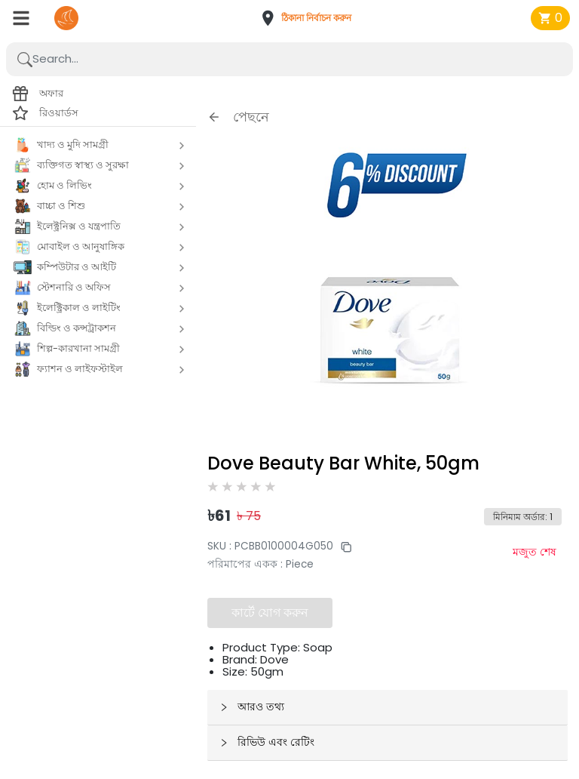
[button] (311, 18)
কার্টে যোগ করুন (269, 612)
